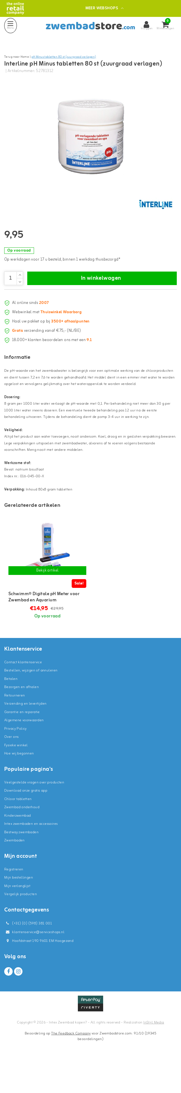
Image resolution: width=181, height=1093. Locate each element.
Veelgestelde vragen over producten (34, 815)
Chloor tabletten (18, 832)
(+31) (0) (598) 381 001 (28, 956)
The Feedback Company (70, 1066)
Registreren (13, 902)
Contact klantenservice (23, 695)
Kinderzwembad (17, 849)
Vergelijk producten (20, 927)
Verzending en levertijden (25, 737)
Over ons (11, 770)
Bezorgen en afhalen (21, 720)
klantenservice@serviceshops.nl (34, 965)
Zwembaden (14, 873)
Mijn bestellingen (18, 910)
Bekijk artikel (47, 603)
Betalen (10, 712)
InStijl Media (153, 1055)
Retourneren (14, 728)
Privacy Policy (15, 762)
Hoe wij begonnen (19, 786)
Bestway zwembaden (21, 865)
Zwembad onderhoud (21, 840)
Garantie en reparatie (22, 745)
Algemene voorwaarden (24, 753)
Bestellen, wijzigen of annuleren (30, 703)
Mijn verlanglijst (17, 919)
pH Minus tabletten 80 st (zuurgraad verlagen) (63, 56)
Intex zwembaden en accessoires (31, 857)
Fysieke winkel (16, 778)
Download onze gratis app (25, 824)
